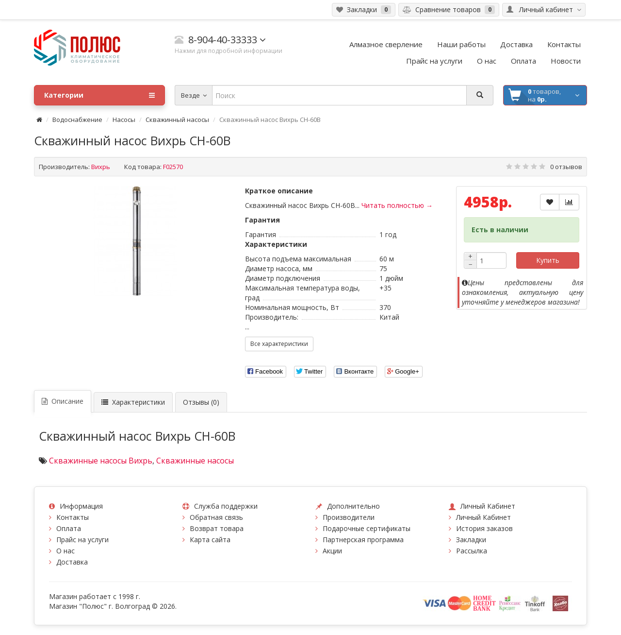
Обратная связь (216, 517)
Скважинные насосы (195, 460)
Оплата (68, 528)
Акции (332, 550)
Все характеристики (279, 344)
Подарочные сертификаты (366, 528)
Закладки (471, 539)
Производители (349, 517)
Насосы (124, 119)
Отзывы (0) (201, 402)
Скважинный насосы (177, 119)
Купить (547, 260)
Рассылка (471, 550)
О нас (65, 550)
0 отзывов (566, 166)
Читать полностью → (397, 205)
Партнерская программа (363, 539)
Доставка (72, 561)
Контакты (72, 517)
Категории (99, 95)
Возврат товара (217, 528)
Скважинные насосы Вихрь (100, 460)
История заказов (484, 528)
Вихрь (100, 166)
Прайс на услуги (82, 539)
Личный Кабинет (483, 517)
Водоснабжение (77, 119)
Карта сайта (210, 539)
